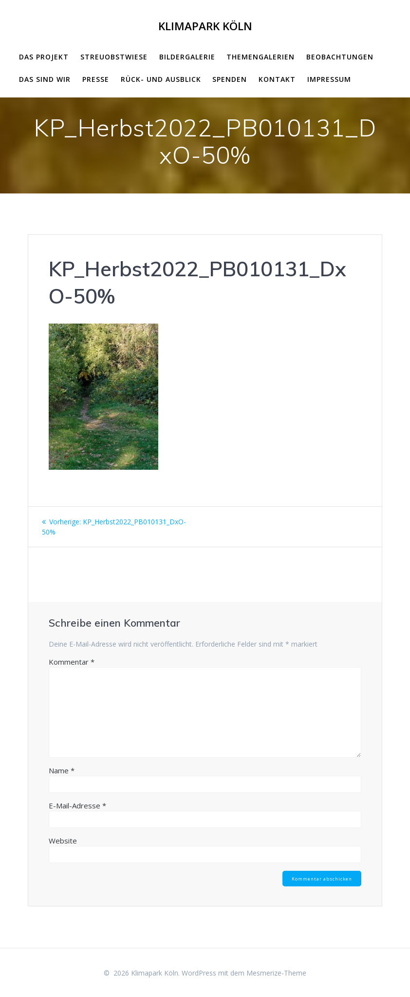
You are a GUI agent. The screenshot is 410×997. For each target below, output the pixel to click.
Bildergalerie (187, 56)
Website (63, 840)
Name (62, 770)
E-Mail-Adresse (77, 805)
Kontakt (277, 79)
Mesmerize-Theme (276, 973)
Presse (95, 79)
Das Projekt (44, 56)
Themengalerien (260, 56)
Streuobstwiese (114, 56)
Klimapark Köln (205, 26)
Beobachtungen (339, 56)
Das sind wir (45, 79)
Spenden (229, 79)
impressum (329, 79)
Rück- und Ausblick (161, 79)
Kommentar (71, 662)
